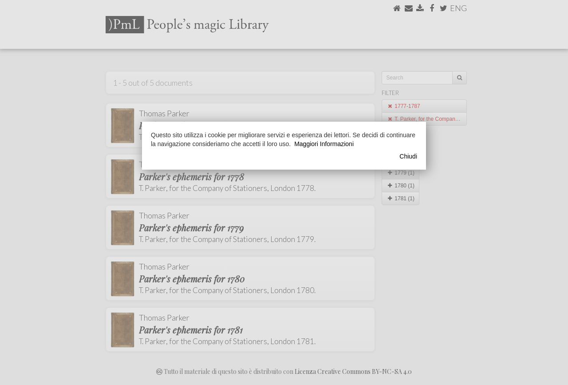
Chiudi (408, 156)
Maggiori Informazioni (324, 143)
